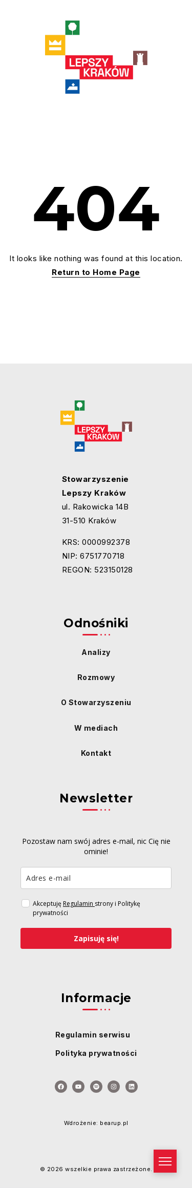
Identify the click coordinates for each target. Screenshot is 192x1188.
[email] (96, 878)
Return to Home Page (96, 272)
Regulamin (79, 903)
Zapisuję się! (96, 938)
